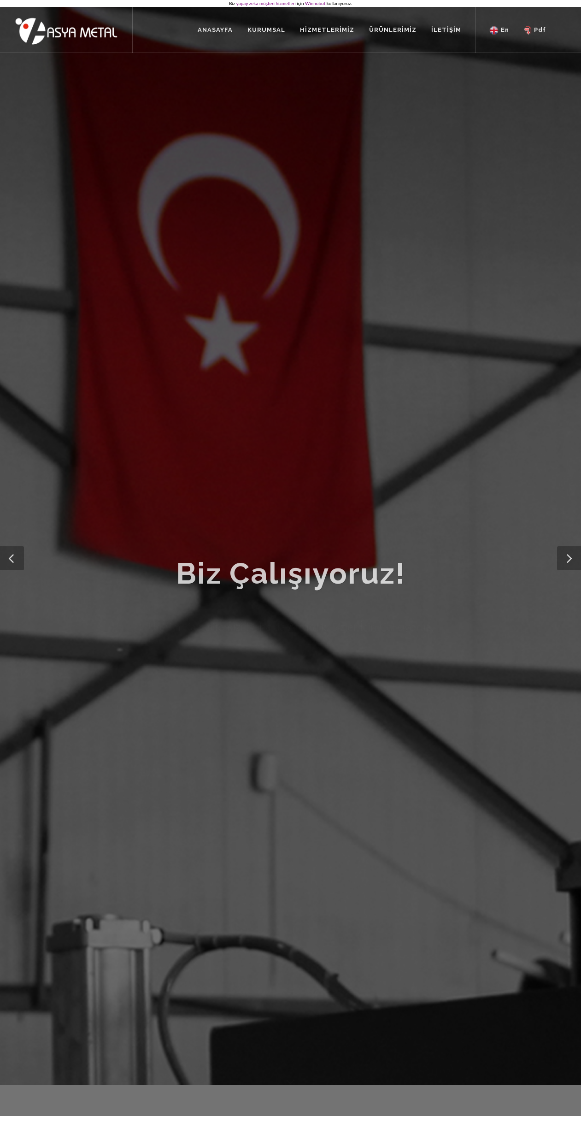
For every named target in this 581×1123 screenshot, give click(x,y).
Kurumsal (171, 1051)
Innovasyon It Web (513, 1085)
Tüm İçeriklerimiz (181, 1078)
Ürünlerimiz (293, 1038)
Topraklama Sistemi (304, 1065)
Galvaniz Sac (294, 1078)
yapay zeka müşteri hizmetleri (266, 3)
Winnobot (315, 3)
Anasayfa (171, 1038)
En (499, 30)
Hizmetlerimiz (177, 1065)
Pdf (535, 30)
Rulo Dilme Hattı (300, 1051)
